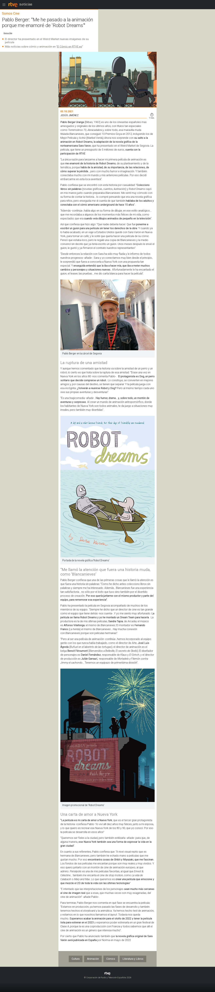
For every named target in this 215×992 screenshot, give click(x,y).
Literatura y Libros (133, 958)
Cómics (110, 958)
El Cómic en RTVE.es (69, 46)
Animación (93, 958)
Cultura (76, 958)
